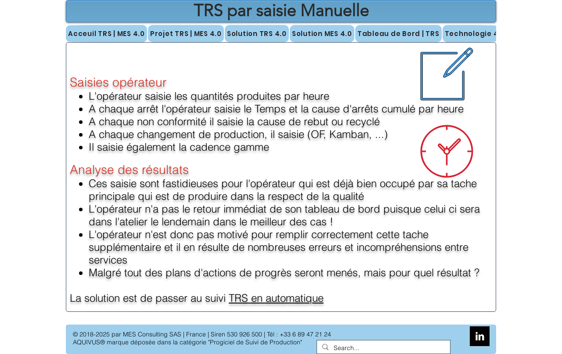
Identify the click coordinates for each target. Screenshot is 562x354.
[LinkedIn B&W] (480, 336)
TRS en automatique (276, 298)
